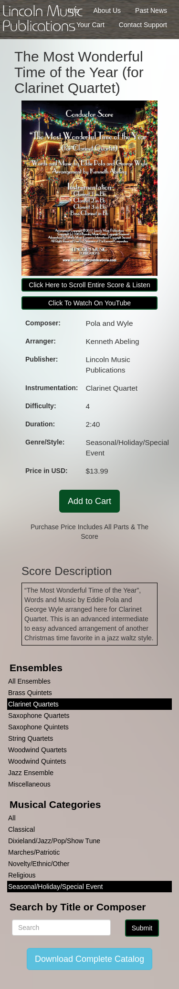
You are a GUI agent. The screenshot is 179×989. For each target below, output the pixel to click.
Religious (22, 875)
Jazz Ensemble (30, 773)
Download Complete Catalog (89, 959)
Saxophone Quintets (38, 727)
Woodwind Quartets (37, 750)
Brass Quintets (30, 692)
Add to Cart (89, 501)
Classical (21, 829)
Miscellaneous (29, 784)
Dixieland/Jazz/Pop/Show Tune (54, 841)
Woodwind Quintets (37, 761)
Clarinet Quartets (33, 704)
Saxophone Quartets (38, 715)
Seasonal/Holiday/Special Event (55, 886)
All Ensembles (29, 681)
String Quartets (30, 738)
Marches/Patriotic (34, 852)
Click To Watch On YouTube (89, 303)
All (12, 818)
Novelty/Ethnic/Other (38, 864)
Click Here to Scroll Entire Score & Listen (89, 285)
